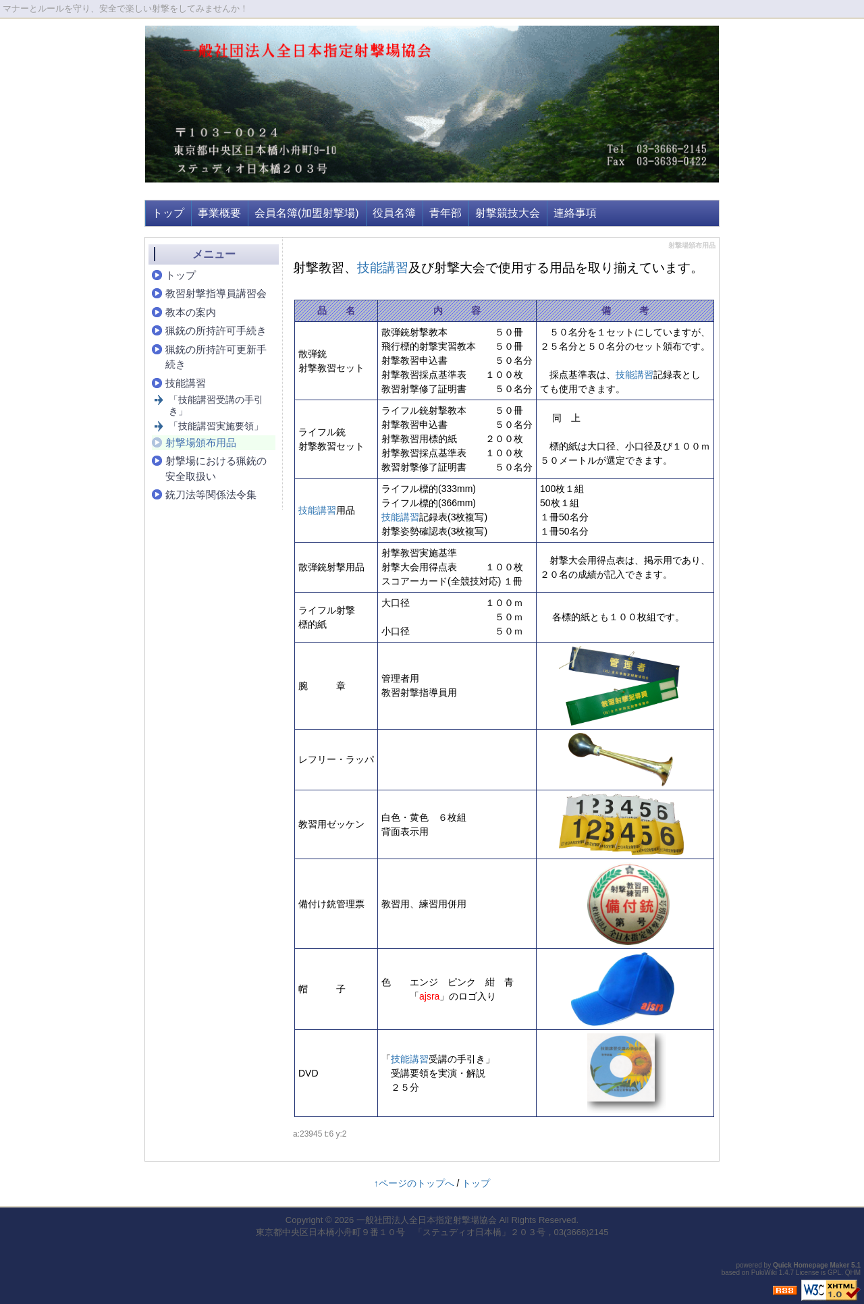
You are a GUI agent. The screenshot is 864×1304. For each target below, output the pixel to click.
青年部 (445, 213)
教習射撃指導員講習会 (216, 293)
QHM (853, 1272)
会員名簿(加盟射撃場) (306, 213)
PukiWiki (764, 1272)
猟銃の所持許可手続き (216, 330)
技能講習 (382, 268)
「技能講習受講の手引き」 (216, 405)
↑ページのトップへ (414, 1183)
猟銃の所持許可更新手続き (216, 357)
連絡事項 (575, 213)
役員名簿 (394, 213)
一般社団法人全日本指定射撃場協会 (426, 1220)
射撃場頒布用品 (200, 442)
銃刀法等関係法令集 (210, 494)
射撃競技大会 (507, 213)
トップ (168, 213)
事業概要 (219, 213)
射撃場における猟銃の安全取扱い (216, 468)
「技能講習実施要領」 (216, 425)
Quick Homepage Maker (811, 1265)
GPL (834, 1272)
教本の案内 (190, 312)
